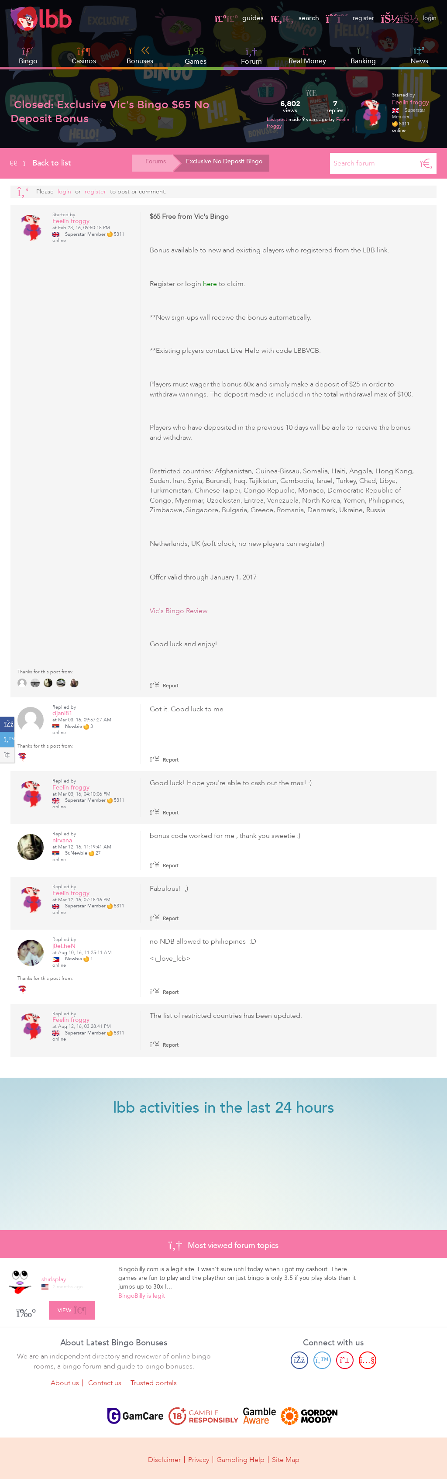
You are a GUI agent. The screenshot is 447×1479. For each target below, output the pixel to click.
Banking (363, 55)
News (419, 55)
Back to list (40, 163)
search (289, 18)
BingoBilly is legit (141, 1296)
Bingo (28, 61)
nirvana (62, 840)
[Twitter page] (322, 1359)
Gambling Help (241, 1458)
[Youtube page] (367, 1359)
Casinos (84, 61)
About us (65, 1382)
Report (164, 685)
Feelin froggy (410, 102)
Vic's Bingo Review (178, 611)
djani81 (62, 713)
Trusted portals (154, 1382)
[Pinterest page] (345, 1359)
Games (195, 55)
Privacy (198, 1458)
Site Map (285, 1458)
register (345, 18)
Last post (278, 119)
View (72, 1308)
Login (64, 191)
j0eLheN (64, 946)
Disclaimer (164, 1458)
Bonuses (140, 55)
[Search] (426, 163)
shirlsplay (53, 1279)
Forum (251, 55)
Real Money (307, 61)
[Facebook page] (299, 1359)
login (407, 18)
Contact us (104, 1382)
